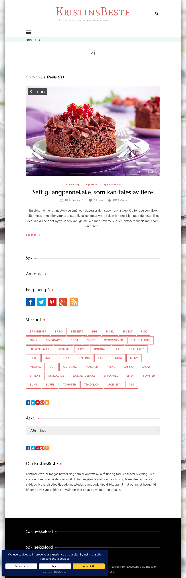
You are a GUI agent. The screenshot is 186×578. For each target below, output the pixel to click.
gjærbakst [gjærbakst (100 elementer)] (54, 340)
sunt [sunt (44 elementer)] (33, 384)
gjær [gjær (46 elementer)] (33, 340)
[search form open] (156, 13)
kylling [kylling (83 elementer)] (84, 358)
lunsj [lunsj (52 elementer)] (118, 358)
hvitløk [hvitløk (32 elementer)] (64, 349)
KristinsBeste (93, 11)
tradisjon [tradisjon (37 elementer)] (91, 384)
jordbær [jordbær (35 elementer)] (101, 349)
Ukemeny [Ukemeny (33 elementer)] (114, 384)
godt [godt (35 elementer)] (74, 340)
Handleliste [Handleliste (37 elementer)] (140, 340)
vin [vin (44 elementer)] (131, 384)
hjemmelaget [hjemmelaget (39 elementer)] (39, 349)
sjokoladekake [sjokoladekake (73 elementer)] (83, 376)
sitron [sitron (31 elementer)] (35, 376)
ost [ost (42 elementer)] (52, 367)
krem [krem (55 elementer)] (66, 358)
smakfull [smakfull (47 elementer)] (111, 376)
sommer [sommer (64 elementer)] (149, 376)
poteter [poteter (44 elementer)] (92, 367)
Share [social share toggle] (37, 91)
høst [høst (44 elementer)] (82, 349)
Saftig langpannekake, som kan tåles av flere (93, 192)
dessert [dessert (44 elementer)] (77, 331)
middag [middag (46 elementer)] (35, 367)
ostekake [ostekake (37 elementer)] (70, 367)
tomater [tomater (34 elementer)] (69, 384)
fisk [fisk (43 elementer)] (144, 331)
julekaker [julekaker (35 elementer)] (136, 349)
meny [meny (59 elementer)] (134, 358)
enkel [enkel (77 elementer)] (110, 331)
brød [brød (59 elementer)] (58, 331)
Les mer (31, 235)
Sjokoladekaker (112, 185)
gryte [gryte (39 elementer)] (91, 340)
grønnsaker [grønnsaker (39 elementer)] (113, 340)
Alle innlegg (72, 185)
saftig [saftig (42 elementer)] (128, 367)
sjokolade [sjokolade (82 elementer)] (56, 376)
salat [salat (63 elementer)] (145, 367)
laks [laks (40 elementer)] (101, 358)
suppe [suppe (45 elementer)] (50, 384)
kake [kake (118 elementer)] (33, 358)
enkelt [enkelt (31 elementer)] (127, 331)
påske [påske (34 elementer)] (110, 367)
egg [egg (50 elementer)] (94, 331)
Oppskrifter (91, 185)
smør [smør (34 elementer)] (130, 376)
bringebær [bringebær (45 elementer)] (38, 331)
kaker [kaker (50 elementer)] (49, 358)
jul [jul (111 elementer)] (118, 349)
